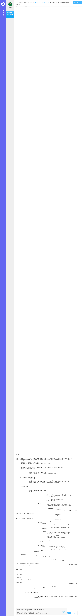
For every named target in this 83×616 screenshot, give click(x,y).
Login (74, 613)
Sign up (68, 613)
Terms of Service (36, 612)
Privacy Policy (26, 612)
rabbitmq (10, 7)
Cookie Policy (20, 612)
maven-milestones (29, 2)
